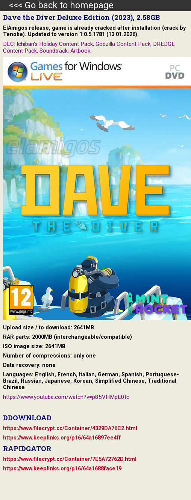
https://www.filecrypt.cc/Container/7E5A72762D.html (69, 459)
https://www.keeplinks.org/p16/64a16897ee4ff (62, 438)
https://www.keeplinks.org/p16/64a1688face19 (62, 468)
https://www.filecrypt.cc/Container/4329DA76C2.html (70, 428)
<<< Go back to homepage (57, 5)
